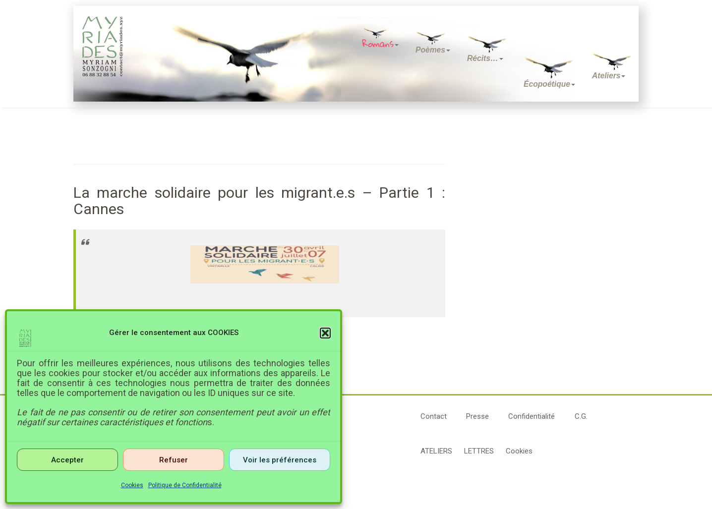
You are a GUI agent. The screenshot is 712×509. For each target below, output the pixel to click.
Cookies (132, 485)
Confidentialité (531, 416)
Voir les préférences (279, 459)
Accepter (67, 459)
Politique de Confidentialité (185, 485)
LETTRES (479, 451)
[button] (325, 333)
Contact (433, 416)
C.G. (581, 416)
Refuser (173, 459)
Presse (477, 416)
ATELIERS (436, 451)
